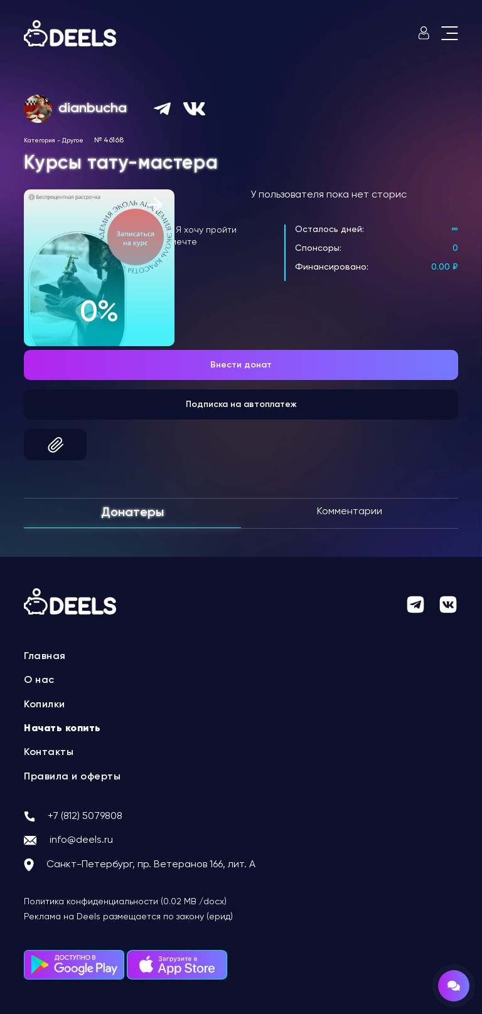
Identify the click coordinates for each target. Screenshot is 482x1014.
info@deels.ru (81, 840)
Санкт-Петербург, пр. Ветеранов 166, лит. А (150, 865)
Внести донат (241, 365)
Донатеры (132, 513)
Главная (45, 657)
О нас (39, 680)
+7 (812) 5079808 (85, 816)
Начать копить (62, 729)
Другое (72, 140)
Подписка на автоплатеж (241, 404)
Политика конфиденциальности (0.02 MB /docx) (125, 901)
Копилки (44, 705)
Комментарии (349, 512)
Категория (39, 140)
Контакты (48, 752)
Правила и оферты (72, 777)
